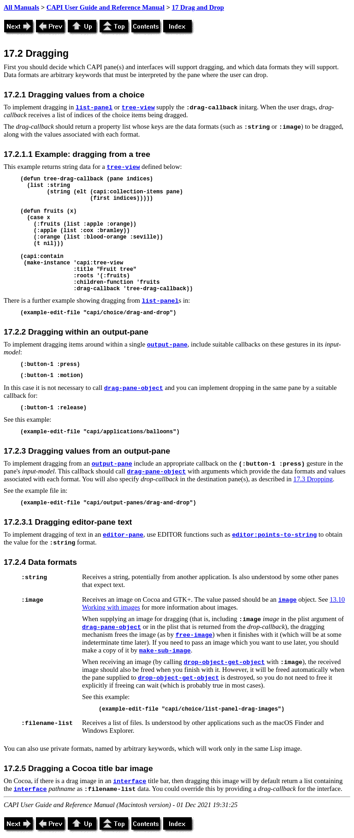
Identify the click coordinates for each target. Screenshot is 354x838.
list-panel (94, 107)
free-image (194, 635)
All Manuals (21, 7)
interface (129, 781)
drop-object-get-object (224, 662)
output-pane (167, 344)
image (287, 600)
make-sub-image (165, 650)
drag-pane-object (133, 388)
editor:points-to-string (274, 535)
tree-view (138, 107)
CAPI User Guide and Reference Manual (106, 7)
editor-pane (123, 535)
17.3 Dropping (313, 479)
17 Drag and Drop (198, 7)
